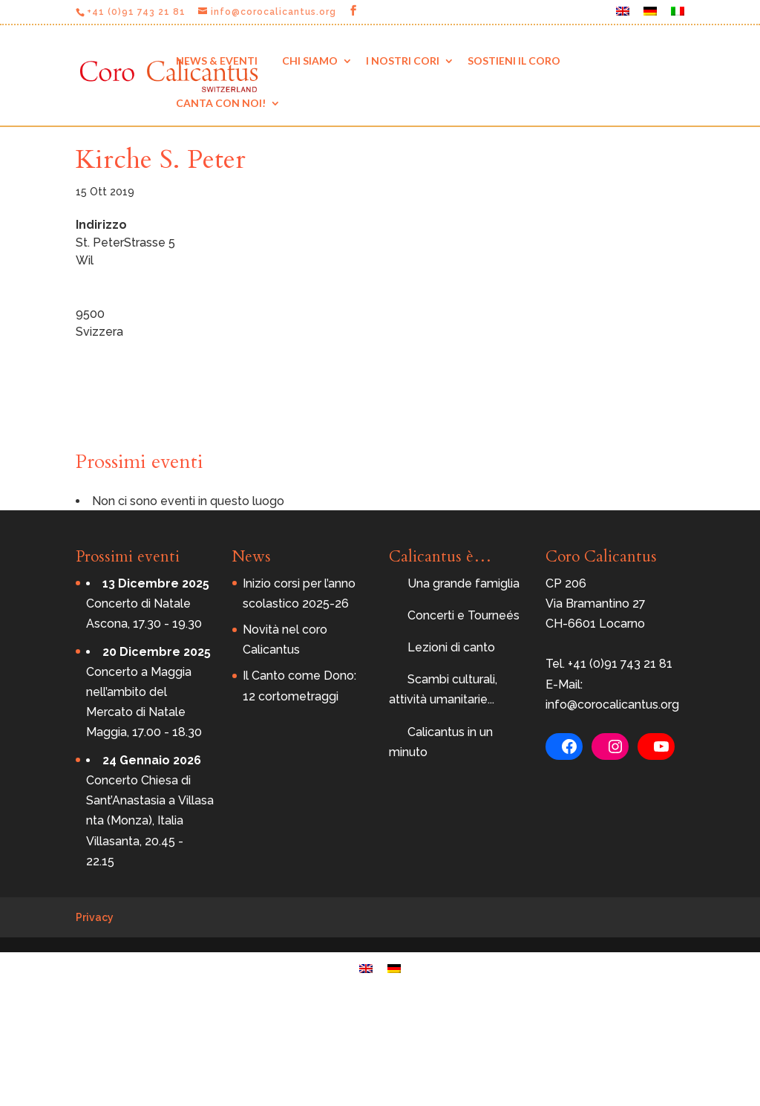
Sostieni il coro (514, 60)
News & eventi (217, 60)
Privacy (95, 917)
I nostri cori (402, 60)
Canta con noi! (221, 103)
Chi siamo (310, 60)
